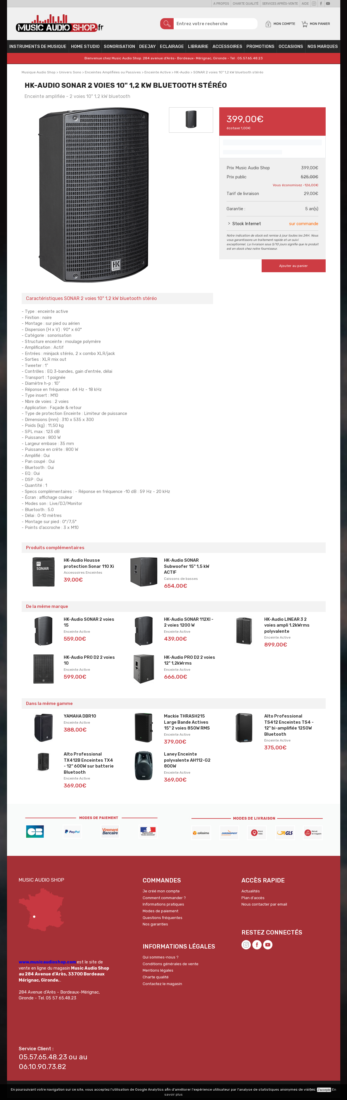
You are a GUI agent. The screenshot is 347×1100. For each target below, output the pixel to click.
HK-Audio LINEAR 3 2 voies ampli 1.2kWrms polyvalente (287, 627)
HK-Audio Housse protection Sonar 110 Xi (89, 565)
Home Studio (85, 48)
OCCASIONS (291, 48)
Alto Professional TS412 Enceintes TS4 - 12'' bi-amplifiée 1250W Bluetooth (289, 727)
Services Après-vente (280, 4)
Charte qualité (245, 4)
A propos (221, 4)
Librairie (198, 48)
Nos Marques (323, 48)
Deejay (147, 48)
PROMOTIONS (260, 48)
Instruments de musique (37, 48)
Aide (305, 4)
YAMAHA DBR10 (80, 718)
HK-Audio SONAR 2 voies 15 (89, 624)
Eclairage (172, 48)
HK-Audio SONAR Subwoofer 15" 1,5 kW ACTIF (186, 568)
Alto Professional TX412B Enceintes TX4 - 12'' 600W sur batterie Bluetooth (89, 765)
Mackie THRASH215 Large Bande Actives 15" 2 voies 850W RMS (187, 724)
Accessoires (227, 48)
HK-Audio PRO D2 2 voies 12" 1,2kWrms (189, 662)
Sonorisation (119, 48)
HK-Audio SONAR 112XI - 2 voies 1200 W (188, 624)
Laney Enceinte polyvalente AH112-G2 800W (187, 762)
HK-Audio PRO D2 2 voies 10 (89, 662)
